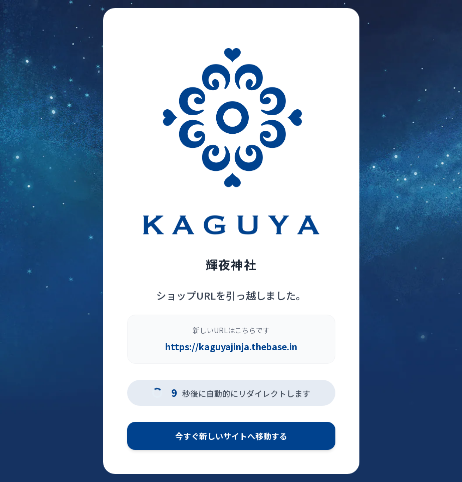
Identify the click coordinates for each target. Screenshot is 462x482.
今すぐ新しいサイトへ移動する (231, 436)
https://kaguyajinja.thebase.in (231, 346)
